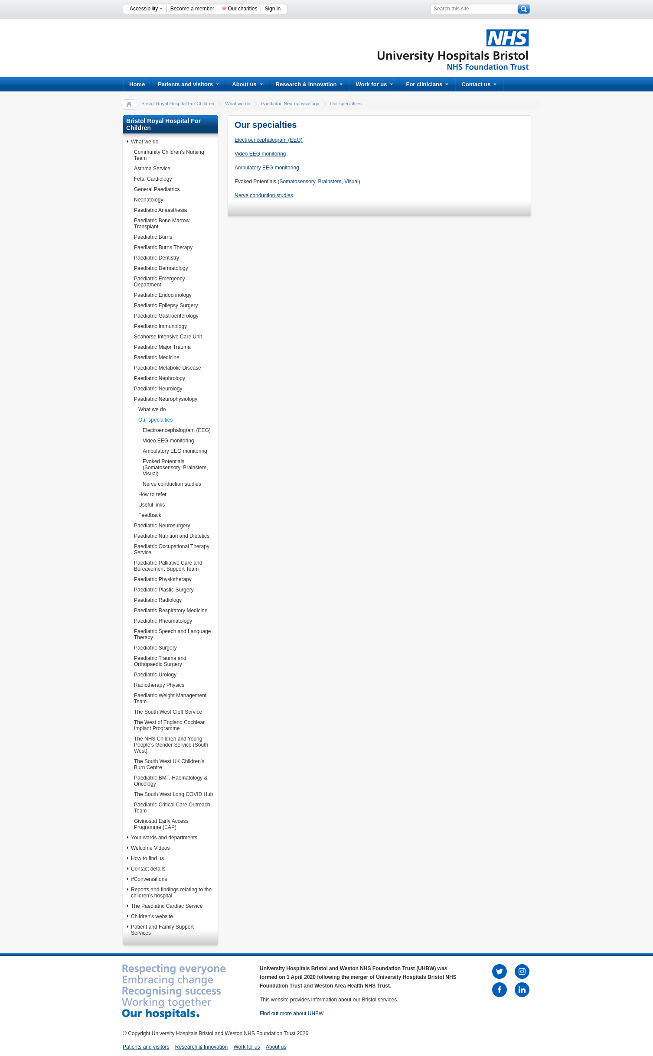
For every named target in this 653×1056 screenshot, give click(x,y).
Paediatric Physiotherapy (163, 579)
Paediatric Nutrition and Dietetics (171, 536)
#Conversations (149, 879)
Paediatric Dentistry (156, 258)
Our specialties (155, 420)
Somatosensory (297, 182)
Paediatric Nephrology (159, 378)
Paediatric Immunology (160, 326)
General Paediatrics (157, 189)
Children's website (152, 916)
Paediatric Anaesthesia (160, 210)
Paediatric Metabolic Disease (167, 368)
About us (247, 84)
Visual (351, 182)
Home (137, 84)
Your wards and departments (164, 838)
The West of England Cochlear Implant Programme (169, 725)
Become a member (192, 9)
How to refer (152, 494)
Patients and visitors (188, 84)
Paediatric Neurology (158, 389)
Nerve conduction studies (172, 484)
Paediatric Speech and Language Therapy (172, 634)
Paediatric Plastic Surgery (163, 590)
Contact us (478, 84)
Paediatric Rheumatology (163, 621)
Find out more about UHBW (291, 1014)
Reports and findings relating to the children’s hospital (171, 893)
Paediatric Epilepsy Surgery (166, 305)
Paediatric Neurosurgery (162, 526)
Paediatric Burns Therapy (163, 247)
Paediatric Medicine (157, 357)
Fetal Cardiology (153, 179)
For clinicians (427, 84)
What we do (237, 103)
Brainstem (330, 182)
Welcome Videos (150, 848)
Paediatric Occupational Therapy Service (171, 549)
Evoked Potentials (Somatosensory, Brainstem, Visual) (175, 467)
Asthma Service (152, 169)
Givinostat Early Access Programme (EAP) (161, 824)
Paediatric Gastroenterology (166, 316)
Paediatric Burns (153, 237)
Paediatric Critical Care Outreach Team (172, 808)
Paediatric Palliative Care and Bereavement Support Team (168, 566)
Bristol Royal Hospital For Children (177, 103)
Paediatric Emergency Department (159, 282)
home (129, 104)
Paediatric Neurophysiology (290, 103)
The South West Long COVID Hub (173, 794)
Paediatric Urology (155, 675)
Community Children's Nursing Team (169, 155)
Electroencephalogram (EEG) (177, 430)
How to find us (147, 858)
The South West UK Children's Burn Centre (169, 764)
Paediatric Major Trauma (162, 347)
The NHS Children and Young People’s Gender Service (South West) (171, 745)
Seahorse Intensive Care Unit (168, 337)
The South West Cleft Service (168, 712)
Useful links (151, 505)
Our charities (242, 9)
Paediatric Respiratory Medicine (170, 611)
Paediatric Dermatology (161, 268)
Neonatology (148, 200)
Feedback (149, 515)
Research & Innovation (309, 84)
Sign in (272, 9)
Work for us (374, 84)
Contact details (148, 869)
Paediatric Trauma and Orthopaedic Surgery (160, 661)
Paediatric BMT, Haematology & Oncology (170, 781)
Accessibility (146, 9)
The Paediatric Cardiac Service (166, 906)
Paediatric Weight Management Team (170, 698)
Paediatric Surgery (155, 648)
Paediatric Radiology (158, 600)
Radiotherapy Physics (159, 685)
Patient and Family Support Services (162, 930)
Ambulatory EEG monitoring (175, 451)
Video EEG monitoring (168, 441)
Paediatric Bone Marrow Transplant (161, 224)
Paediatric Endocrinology (163, 295)
